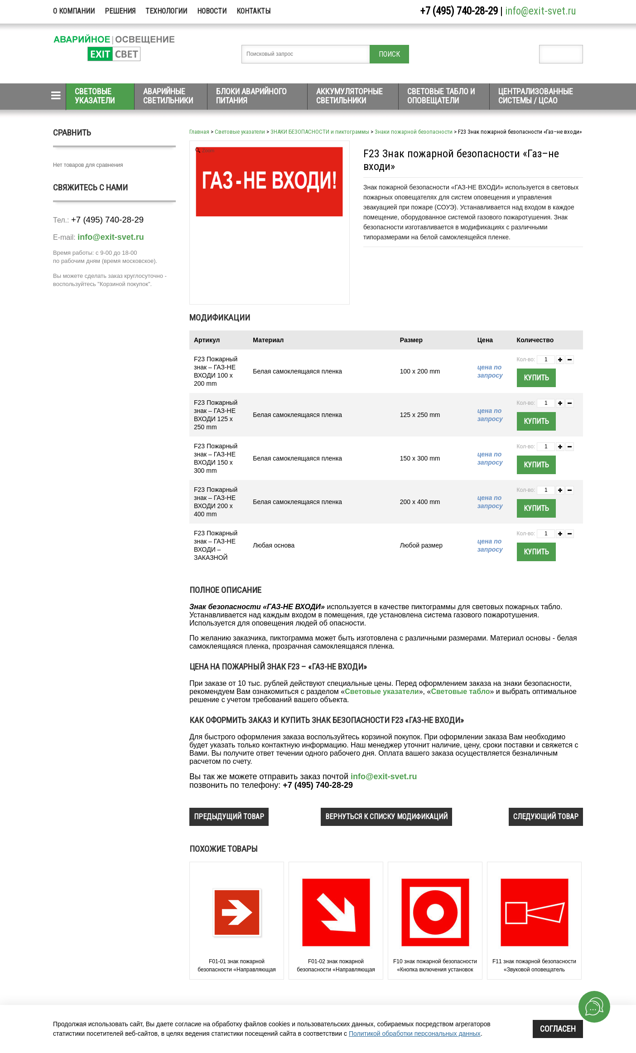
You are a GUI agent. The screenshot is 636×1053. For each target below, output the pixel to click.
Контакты (253, 11)
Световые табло (460, 691)
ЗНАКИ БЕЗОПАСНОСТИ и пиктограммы (319, 131)
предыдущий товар (229, 816)
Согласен (558, 1029)
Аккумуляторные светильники (349, 96)
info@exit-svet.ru (540, 11)
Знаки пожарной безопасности (414, 131)
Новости (211, 11)
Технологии (166, 11)
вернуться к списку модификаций (386, 816)
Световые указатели (95, 96)
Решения (120, 11)
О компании (74, 11)
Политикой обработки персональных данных (415, 1033)
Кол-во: (526, 359)
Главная (199, 131)
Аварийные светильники (168, 96)
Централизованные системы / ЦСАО (535, 96)
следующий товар (545, 816)
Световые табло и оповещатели (441, 96)
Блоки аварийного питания (251, 96)
